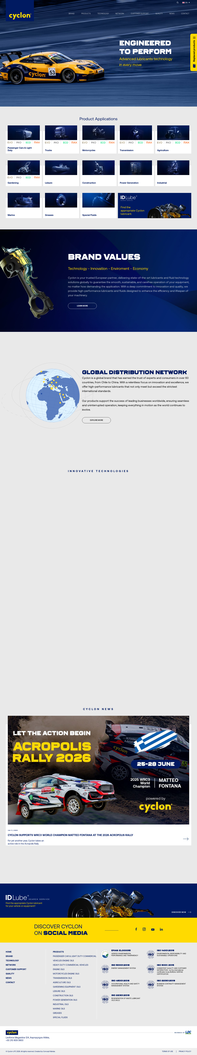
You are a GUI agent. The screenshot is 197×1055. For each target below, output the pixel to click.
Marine (11, 215)
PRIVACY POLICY (185, 1051)
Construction (89, 183)
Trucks (48, 150)
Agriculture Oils (62, 982)
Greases (49, 215)
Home (8, 952)
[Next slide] (104, 101)
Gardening (13, 183)
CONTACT (185, 14)
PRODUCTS (86, 14)
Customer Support (16, 969)
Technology (12, 960)
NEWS (171, 14)
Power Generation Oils (65, 1000)
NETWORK (119, 14)
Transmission (127, 150)
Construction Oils (63, 995)
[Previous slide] (93, 101)
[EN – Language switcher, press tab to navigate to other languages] (186, 2)
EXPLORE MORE (96, 420)
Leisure (48, 183)
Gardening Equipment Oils (66, 987)
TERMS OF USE (167, 1051)
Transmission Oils (62, 978)
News (8, 978)
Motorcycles (88, 150)
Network (11, 965)
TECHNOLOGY (103, 14)
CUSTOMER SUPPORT (140, 14)
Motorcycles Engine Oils (66, 973)
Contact (10, 982)
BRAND (72, 14)
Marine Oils (59, 1008)
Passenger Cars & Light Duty (20, 149)
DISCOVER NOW (179, 912)
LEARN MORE (82, 306)
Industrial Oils (61, 1004)
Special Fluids (89, 215)
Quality (10, 973)
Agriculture (163, 150)
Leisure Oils (59, 991)
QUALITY (159, 14)
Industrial (162, 183)
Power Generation (129, 183)
